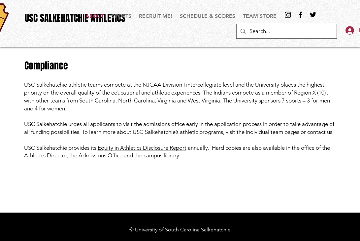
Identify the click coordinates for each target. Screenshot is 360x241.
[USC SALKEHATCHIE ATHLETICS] (75, 18)
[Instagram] (288, 15)
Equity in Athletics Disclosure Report (142, 147)
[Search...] (286, 31)
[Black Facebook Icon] (300, 15)
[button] (122, 16)
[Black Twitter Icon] (313, 15)
